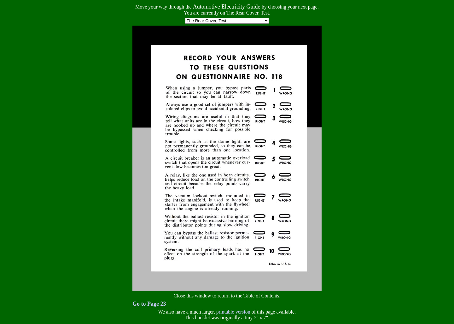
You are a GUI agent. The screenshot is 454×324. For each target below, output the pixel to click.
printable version (233, 312)
